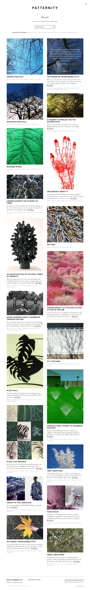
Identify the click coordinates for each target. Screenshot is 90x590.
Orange (9, 551)
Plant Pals (12, 391)
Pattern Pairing (11, 510)
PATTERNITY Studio (30, 551)
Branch (9, 79)
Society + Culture (68, 523)
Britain (73, 439)
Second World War (56, 523)
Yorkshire (37, 79)
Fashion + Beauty (33, 510)
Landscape (33, 124)
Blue (76, 32)
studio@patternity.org (34, 579)
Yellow (14, 551)
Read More (31, 210)
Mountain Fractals (16, 122)
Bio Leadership (23, 328)
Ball (71, 247)
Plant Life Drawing (16, 462)
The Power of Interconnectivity (63, 77)
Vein (48, 202)
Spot (67, 247)
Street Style (23, 510)
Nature (35, 285)
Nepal (17, 124)
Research (30, 32)
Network (79, 201)
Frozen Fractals (15, 77)
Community (10, 471)
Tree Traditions (55, 471)
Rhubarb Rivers (14, 167)
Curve (8, 472)
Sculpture (9, 287)
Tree (65, 131)
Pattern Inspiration (12, 285)
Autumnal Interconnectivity (21, 542)
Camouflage (50, 564)
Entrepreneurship (12, 330)
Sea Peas (51, 245)
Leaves (39, 399)
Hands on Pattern (19, 471)
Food (48, 523)
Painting (57, 439)
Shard (40, 510)
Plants (35, 32)
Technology (50, 201)
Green (8, 170)
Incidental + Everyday (25, 399)
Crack (8, 169)
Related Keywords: (20, 32)
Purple (75, 523)
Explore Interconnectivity (45, 32)
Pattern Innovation (66, 201)
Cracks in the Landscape (19, 503)
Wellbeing (50, 481)
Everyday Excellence (13, 399)
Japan (72, 319)
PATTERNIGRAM (69, 32)
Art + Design (22, 285)
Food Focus (53, 512)
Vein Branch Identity (57, 192)
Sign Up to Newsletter (75, 580)
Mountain (27, 124)
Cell (14, 287)
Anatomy (57, 201)
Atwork (29, 585)
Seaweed (49, 247)
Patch (63, 319)
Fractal (13, 79)
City (51, 365)
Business (31, 328)
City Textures (53, 361)
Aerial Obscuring (55, 555)
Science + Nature (58, 32)
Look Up (9, 213)
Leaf (18, 551)
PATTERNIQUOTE (57, 89)
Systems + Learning (36, 212)
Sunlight (74, 131)
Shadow (37, 328)
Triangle (63, 439)
